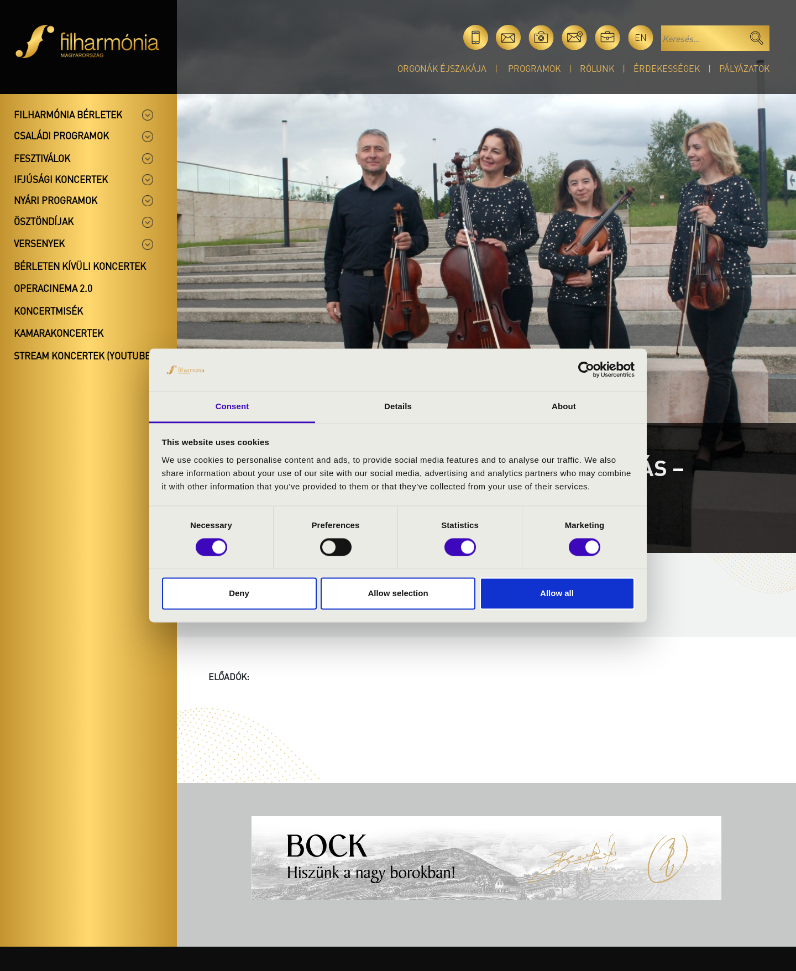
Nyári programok (55, 200)
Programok (534, 68)
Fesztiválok (42, 158)
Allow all (557, 593)
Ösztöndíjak (44, 221)
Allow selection (398, 593)
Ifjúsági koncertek (61, 179)
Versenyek (39, 243)
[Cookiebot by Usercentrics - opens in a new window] (586, 370)
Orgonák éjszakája (441, 68)
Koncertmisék (48, 311)
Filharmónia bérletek (68, 114)
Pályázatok (744, 68)
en (641, 37)
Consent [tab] (232, 406)
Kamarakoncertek (58, 333)
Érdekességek (666, 68)
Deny (239, 593)
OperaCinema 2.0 (53, 288)
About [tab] (564, 406)
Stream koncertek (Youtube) (83, 355)
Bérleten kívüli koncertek (80, 266)
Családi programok (61, 135)
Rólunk (597, 68)
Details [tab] (398, 406)
